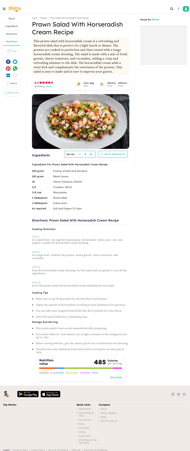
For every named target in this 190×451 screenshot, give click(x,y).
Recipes (43, 18)
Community (85, 419)
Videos (82, 431)
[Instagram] (184, 394)
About (104, 408)
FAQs (103, 416)
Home (34, 18)
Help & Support (109, 412)
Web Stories (85, 408)
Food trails (84, 435)
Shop (81, 423)
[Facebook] (173, 394)
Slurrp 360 (84, 427)
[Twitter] (178, 394)
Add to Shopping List (111, 154)
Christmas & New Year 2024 (88, 441)
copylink (11, 83)
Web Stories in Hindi (86, 414)
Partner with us (109, 421)
